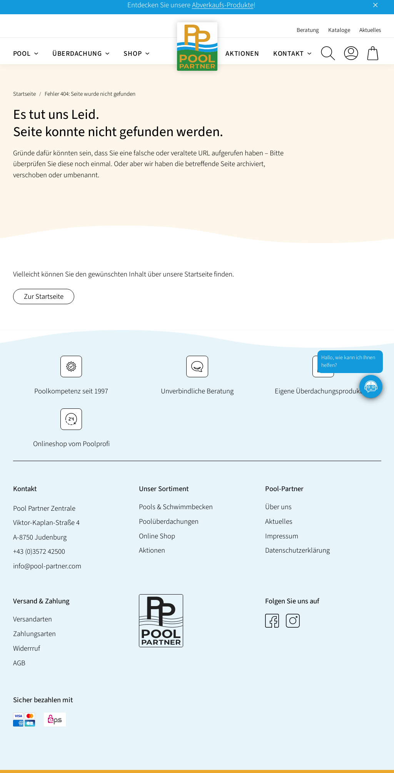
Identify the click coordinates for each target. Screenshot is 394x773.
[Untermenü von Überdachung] (107, 53)
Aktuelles (278, 521)
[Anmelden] (351, 53)
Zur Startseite (43, 297)
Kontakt (288, 53)
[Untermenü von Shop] (147, 53)
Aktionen (152, 550)
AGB (19, 663)
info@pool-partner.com (47, 566)
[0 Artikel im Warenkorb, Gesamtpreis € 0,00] (374, 53)
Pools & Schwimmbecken (176, 507)
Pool (22, 53)
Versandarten (32, 619)
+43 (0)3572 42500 (39, 551)
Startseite (24, 94)
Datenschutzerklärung (297, 550)
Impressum (281, 536)
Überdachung (77, 53)
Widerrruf (26, 648)
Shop (133, 53)
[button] (328, 53)
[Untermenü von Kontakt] (309, 53)
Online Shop (157, 536)
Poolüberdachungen (169, 521)
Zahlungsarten (34, 634)
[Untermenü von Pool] (36, 53)
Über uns (278, 507)
